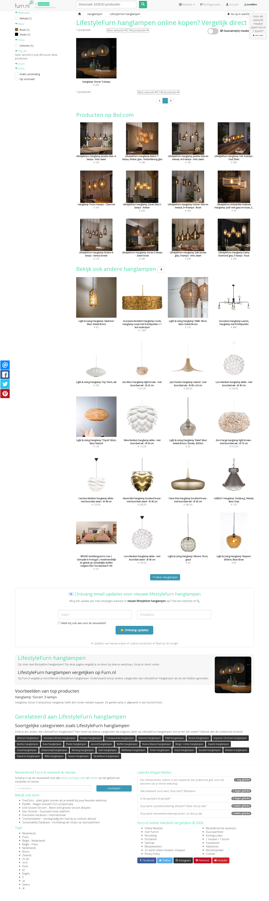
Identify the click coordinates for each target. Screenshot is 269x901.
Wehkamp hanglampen (133, 750)
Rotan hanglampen (160, 750)
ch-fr (25, 862)
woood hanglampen (101, 744)
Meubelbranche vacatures (221, 828)
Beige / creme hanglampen (189, 744)
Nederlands (29, 833)
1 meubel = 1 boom (217, 839)
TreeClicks (28, 800)
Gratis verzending (30, 74)
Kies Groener (29, 811)
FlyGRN (26, 804)
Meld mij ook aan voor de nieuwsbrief (82, 623)
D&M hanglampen (174, 738)
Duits (25, 866)
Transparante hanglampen (120, 738)
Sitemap (149, 843)
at (23, 888)
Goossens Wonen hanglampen (59, 738)
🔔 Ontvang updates (134, 630)
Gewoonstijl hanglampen (54, 750)
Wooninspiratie (215, 850)
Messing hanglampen (83, 750)
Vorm (20, 64)
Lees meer (258, 35)
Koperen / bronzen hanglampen (230, 738)
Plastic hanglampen (76, 744)
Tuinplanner (213, 843)
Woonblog (151, 835)
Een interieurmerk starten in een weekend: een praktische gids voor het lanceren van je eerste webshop (195, 781)
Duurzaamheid (214, 832)
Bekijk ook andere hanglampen (120, 269)
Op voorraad (27, 79)
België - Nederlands (33, 840)
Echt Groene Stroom (34, 807)
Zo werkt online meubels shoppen (165, 850)
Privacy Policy (152, 853)
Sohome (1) (26, 45)
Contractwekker (31, 818)
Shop (19, 40)
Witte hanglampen (54, 756)
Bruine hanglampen (199, 738)
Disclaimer (151, 839)
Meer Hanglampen (165, 577)
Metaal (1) (26, 18)
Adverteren (212, 846)
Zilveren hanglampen (28, 738)
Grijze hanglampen (184, 750)
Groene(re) (43, 3)
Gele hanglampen (107, 750)
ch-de (25, 859)
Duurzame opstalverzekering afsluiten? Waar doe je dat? (195, 806)
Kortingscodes (214, 835)
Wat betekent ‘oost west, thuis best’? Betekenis (195, 791)
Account (232, 4)
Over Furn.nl (152, 832)
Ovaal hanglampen (27, 750)
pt (23, 870)
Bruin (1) (25, 29)
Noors (26, 851)
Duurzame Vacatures (34, 815)
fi (23, 877)
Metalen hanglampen (236, 750)
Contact (210, 853)
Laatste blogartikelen (154, 772)
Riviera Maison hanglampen (156, 744)
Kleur (19, 24)
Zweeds (27, 855)
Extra (19, 68)
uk (23, 881)
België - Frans (30, 844)
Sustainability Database (36, 822)
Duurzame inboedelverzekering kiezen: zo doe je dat (195, 813)
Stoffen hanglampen (127, 744)
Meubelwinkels (153, 846)
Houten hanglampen (90, 738)
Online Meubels (154, 828)
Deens (26, 884)
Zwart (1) (25, 34)
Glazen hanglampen (78, 756)
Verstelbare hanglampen (106, 756)
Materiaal (22, 12)
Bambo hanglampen (27, 744)
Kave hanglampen (52, 744)
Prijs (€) (20, 51)
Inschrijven (114, 788)
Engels (26, 873)
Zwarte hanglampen (218, 744)
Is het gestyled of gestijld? (195, 798)
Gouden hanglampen (210, 750)
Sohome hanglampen (149, 738)
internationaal (57, 815)
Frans (25, 837)
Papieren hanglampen (28, 756)
